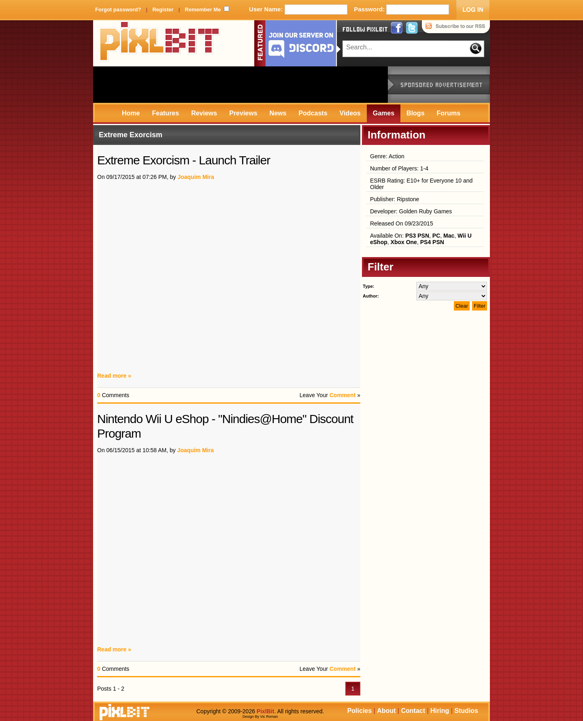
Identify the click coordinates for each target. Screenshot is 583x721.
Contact (413, 710)
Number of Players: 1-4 (399, 168)
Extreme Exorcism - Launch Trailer (183, 160)
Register (162, 9)
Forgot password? (118, 9)
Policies (359, 710)
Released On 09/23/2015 (401, 223)
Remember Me (203, 9)
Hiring (439, 710)
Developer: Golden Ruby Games (411, 211)
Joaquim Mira (195, 177)
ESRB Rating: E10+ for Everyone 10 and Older (421, 183)
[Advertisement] (240, 84)
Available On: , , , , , (421, 238)
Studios (466, 710)
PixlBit (160, 43)
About (386, 710)
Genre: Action (387, 156)
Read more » (114, 375)
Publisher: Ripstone (394, 199)
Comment (343, 395)
